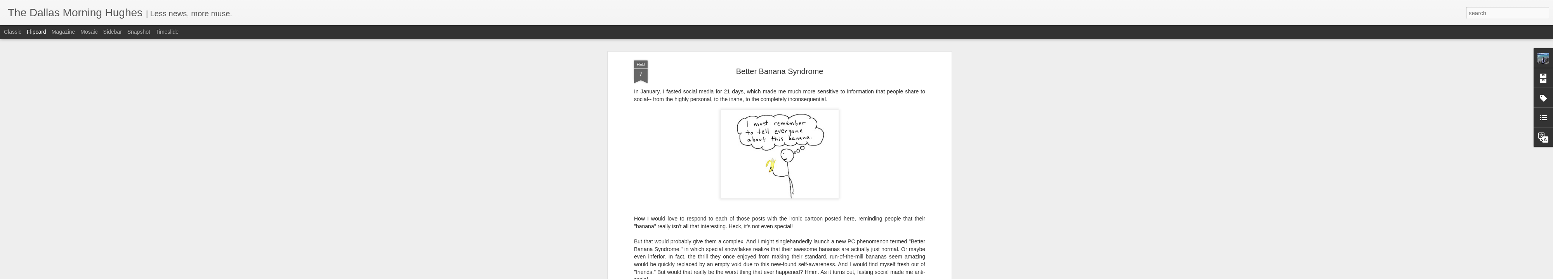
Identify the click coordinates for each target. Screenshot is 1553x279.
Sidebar (112, 32)
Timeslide (167, 32)
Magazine (63, 32)
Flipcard (36, 32)
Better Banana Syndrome (779, 71)
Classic (12, 32)
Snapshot (138, 32)
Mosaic (88, 32)
